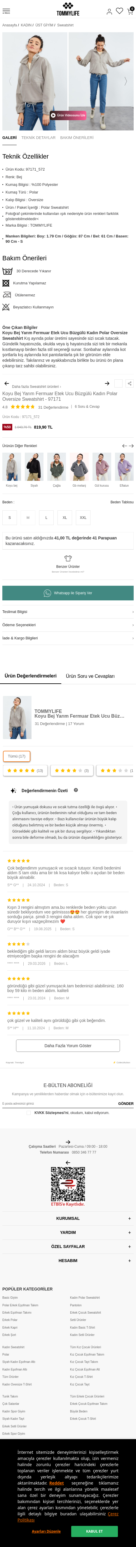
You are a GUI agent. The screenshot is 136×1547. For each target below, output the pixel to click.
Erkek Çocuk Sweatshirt (85, 1312)
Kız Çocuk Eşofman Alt (85, 1369)
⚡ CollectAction (121, 1062)
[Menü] (6, 12)
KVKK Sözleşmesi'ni (51, 1113)
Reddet (56, 1483)
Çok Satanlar (10, 1403)
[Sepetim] (130, 12)
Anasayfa (9, 25)
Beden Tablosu (122, 502)
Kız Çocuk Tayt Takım (84, 1361)
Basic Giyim (10, 1297)
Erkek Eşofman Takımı (17, 1312)
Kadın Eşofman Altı (14, 1369)
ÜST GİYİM (44, 25)
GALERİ (9, 137)
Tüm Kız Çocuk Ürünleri (85, 1347)
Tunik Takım (10, 1396)
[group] (34, 81)
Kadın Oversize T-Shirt (17, 1384)
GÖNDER (126, 1104)
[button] (10, 81)
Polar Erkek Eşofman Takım (20, 1305)
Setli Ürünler (78, 1320)
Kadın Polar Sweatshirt (85, 1297)
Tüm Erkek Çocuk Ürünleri (87, 1396)
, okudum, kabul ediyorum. (68, 1113)
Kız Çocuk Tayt (80, 1384)
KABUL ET (94, 1531)
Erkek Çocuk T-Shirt (83, 1418)
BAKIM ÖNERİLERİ (76, 137)
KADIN (26, 25)
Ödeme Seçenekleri (19, 625)
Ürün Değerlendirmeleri (31, 675)
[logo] (67, 9)
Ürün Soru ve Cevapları (90, 676)
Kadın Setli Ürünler (82, 1335)
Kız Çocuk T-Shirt (81, 1376)
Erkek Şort (9, 1335)
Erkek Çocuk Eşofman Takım (88, 1403)
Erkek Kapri (10, 1327)
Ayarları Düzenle (46, 1531)
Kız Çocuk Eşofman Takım (87, 1354)
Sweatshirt (65, 25)
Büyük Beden (79, 1411)
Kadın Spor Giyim (13, 1411)
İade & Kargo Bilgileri (20, 638)
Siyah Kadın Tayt (13, 1418)
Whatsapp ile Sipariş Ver (68, 593)
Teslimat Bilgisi (14, 611)
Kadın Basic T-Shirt (82, 1327)
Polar (5, 1354)
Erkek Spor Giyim (13, 1433)
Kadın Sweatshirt (13, 1347)
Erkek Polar (10, 1320)
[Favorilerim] (119, 12)
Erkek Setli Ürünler (14, 1426)
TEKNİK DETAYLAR (38, 137)
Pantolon (75, 1305)
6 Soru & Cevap (87, 407)
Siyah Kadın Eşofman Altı (18, 1361)
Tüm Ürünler (10, 1376)
